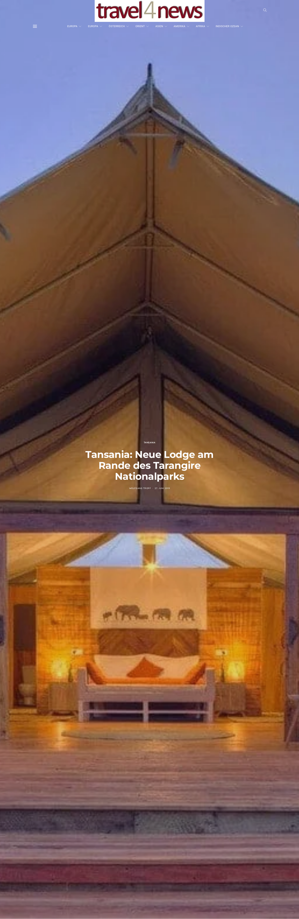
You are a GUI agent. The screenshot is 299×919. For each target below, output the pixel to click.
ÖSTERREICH (117, 26)
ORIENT (140, 26)
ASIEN (159, 26)
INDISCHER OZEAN (227, 26)
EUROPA (72, 26)
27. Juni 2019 (162, 488)
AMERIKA (179, 26)
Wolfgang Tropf (140, 488)
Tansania (149, 442)
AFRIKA (200, 26)
